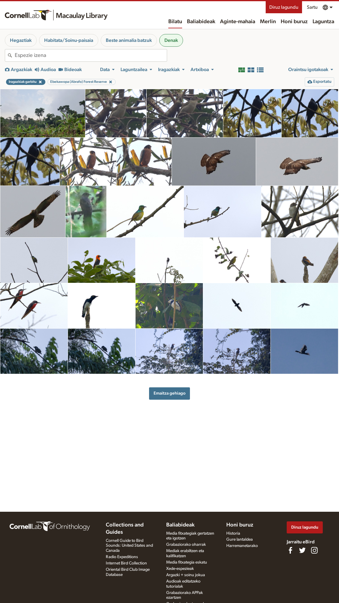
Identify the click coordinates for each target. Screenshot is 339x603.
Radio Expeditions (122, 557)
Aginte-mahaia (237, 21)
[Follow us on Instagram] (314, 550)
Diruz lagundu (283, 7)
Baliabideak (201, 21)
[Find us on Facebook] (290, 550)
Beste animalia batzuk (129, 40)
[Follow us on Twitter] (302, 550)
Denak (171, 40)
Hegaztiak (21, 40)
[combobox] (91, 55)
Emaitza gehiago (169, 393)
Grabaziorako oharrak (186, 544)
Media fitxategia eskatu (186, 562)
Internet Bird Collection (126, 563)
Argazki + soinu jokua (185, 575)
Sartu (312, 7)
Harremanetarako (242, 546)
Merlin (268, 21)
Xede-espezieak (180, 569)
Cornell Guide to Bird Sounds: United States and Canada (129, 546)
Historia (233, 533)
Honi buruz (294, 21)
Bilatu (175, 21)
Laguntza (323, 21)
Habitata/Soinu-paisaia (68, 40)
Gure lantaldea (239, 539)
